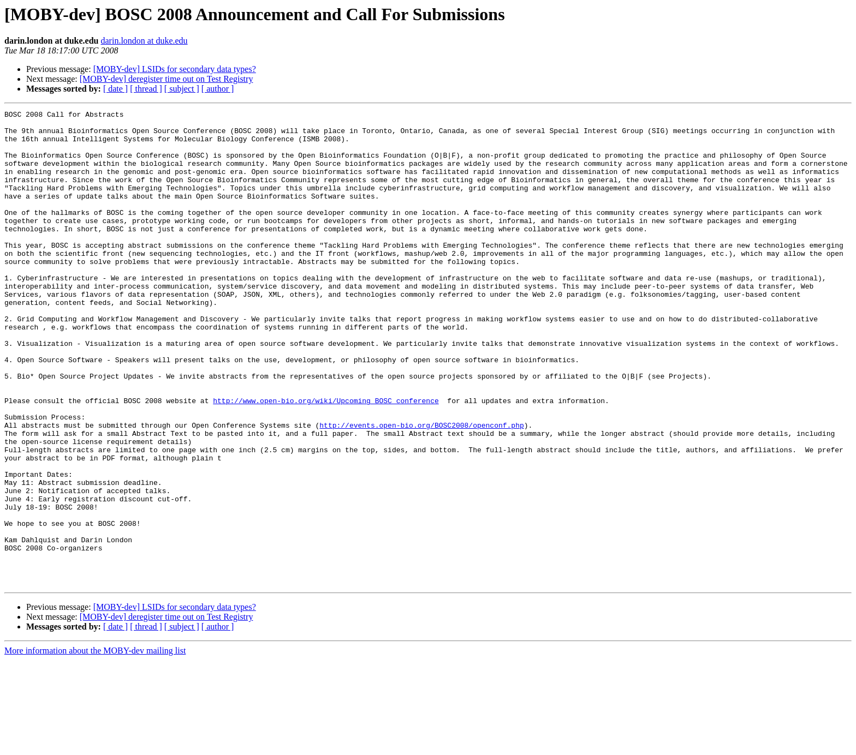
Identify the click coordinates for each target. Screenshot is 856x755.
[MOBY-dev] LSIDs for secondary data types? (174, 69)
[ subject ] (181, 88)
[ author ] (217, 88)
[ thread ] (146, 88)
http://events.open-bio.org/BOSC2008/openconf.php (421, 489)
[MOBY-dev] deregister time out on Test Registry (166, 78)
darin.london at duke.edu (144, 40)
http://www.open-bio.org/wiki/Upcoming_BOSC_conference (325, 459)
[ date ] (115, 88)
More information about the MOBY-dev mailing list (95, 745)
